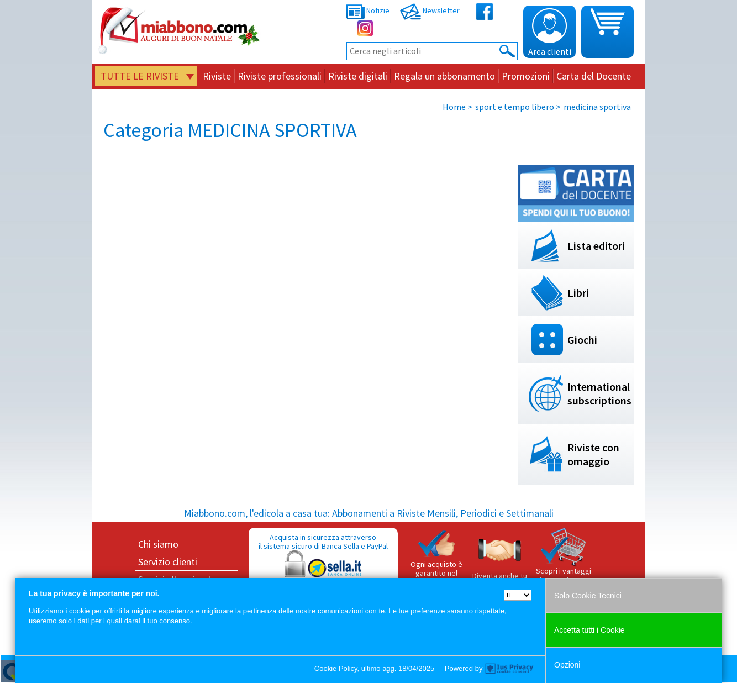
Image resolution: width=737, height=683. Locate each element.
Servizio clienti (167, 561)
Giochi (582, 339)
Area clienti (549, 32)
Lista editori (596, 246)
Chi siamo (158, 544)
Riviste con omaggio (593, 454)
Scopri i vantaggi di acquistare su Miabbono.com (563, 560)
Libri (578, 293)
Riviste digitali (357, 76)
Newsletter (430, 10)
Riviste (217, 76)
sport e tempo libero (514, 106)
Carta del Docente (593, 76)
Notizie (367, 10)
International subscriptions (599, 393)
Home (454, 106)
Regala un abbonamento (444, 76)
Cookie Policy (335, 668)
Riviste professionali (280, 76)
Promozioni (526, 76)
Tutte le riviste (140, 76)
